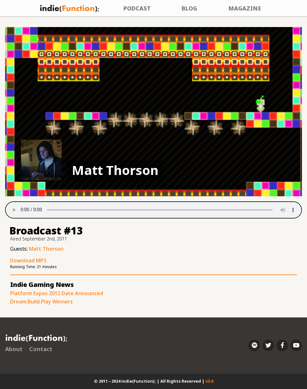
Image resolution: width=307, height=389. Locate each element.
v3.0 (209, 381)
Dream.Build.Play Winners (41, 301)
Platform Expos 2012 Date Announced (56, 293)
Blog (189, 8)
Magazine (244, 8)
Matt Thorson (46, 248)
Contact (40, 349)
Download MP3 (28, 260)
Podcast (137, 8)
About (14, 349)
